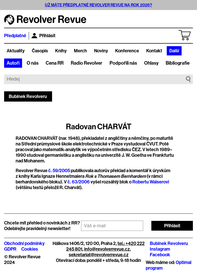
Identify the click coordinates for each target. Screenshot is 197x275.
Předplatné (15, 35)
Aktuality (16, 51)
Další (174, 51)
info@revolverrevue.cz (107, 249)
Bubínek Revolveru (28, 96)
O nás (32, 63)
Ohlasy (151, 63)
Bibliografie (178, 63)
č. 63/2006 (78, 182)
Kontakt (154, 51)
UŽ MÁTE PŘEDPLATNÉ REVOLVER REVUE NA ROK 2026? (98, 5)
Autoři (13, 63)
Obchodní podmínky (24, 243)
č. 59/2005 (59, 170)
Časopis (40, 51)
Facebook (160, 255)
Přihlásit (43, 35)
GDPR (10, 249)
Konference (127, 51)
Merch (80, 51)
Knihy (61, 51)
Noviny (101, 51)
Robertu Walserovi (150, 182)
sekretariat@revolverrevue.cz (99, 255)
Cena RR (55, 63)
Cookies (29, 249)
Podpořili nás (123, 63)
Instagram (160, 249)
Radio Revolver (86, 63)
